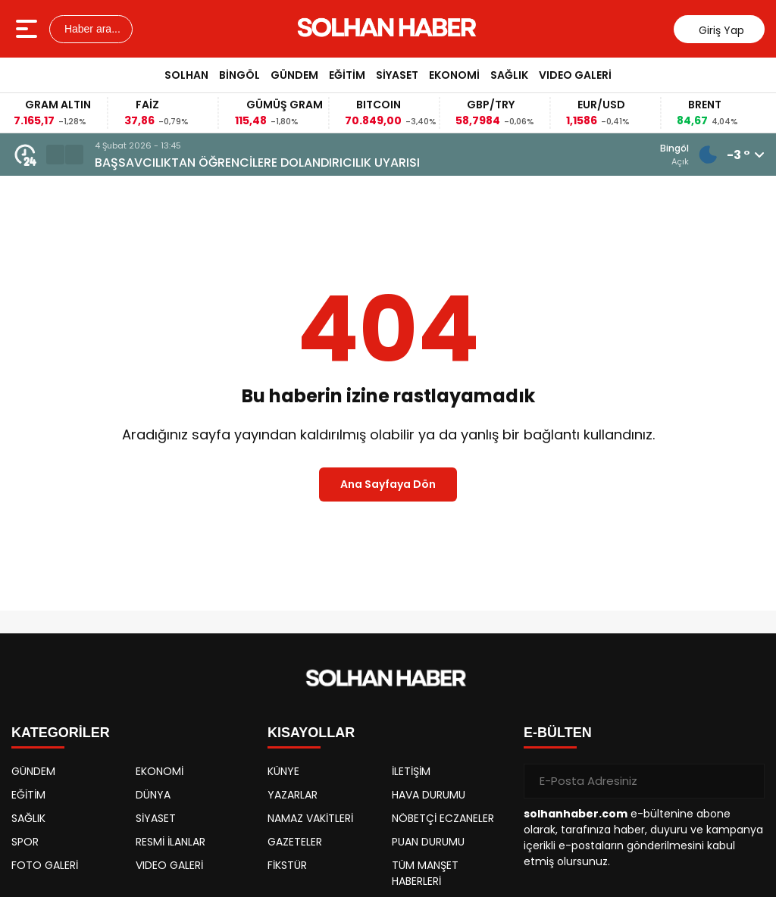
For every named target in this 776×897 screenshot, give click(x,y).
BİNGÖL (239, 75)
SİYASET (397, 75)
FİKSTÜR (287, 865)
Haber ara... (90, 29)
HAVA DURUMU (428, 794)
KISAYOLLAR (311, 732)
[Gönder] (747, 781)
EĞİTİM (347, 75)
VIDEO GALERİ (575, 75)
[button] (55, 154)
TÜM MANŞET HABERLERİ (425, 873)
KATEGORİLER (60, 732)
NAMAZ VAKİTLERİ (310, 818)
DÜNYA (153, 794)
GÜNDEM (294, 75)
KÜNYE (283, 771)
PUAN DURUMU (428, 841)
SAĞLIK (509, 75)
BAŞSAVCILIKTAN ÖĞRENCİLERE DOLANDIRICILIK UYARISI (409, 162)
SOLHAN (186, 75)
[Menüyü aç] (28, 29)
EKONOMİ (454, 75)
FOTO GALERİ (44, 865)
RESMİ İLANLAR (170, 841)
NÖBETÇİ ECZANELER (443, 818)
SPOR (25, 841)
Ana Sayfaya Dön (388, 484)
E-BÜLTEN (558, 732)
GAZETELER (295, 841)
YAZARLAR (293, 794)
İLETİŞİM (411, 771)
